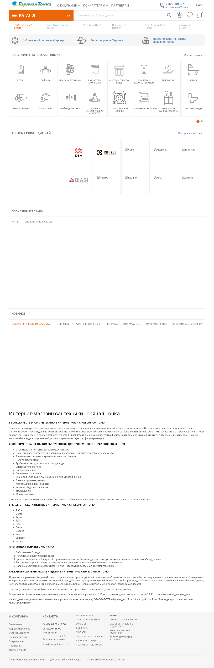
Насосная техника (155, 324)
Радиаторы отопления (87, 324)
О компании (68, 5)
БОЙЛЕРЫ (81, 624)
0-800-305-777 (175, 3)
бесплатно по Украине (176, 7)
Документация (17, 650)
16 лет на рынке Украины (107, 40)
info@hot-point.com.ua (56, 644)
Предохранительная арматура (122, 324)
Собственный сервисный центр (43, 40)
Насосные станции (86, 640)
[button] (198, 121)
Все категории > (193, 55)
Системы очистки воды (38, 222)
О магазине (15, 624)
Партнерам (121, 5)
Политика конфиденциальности (27, 659)
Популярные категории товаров (36, 55)
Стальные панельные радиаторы (121, 625)
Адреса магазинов (19, 628)
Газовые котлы (84, 615)
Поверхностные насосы (89, 645)
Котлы (15, 222)
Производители (18, 637)
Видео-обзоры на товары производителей (169, 40)
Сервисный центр (19, 633)
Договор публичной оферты (66, 659)
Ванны (113, 615)
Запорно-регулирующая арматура (31, 324)
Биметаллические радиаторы (120, 631)
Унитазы (81, 632)
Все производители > (190, 133)
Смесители (82, 628)
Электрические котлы (88, 620)
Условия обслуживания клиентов (106, 659)
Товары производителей (31, 133)
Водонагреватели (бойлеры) (188, 324)
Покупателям (95, 5)
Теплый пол (62, 324)
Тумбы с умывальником (123, 620)
